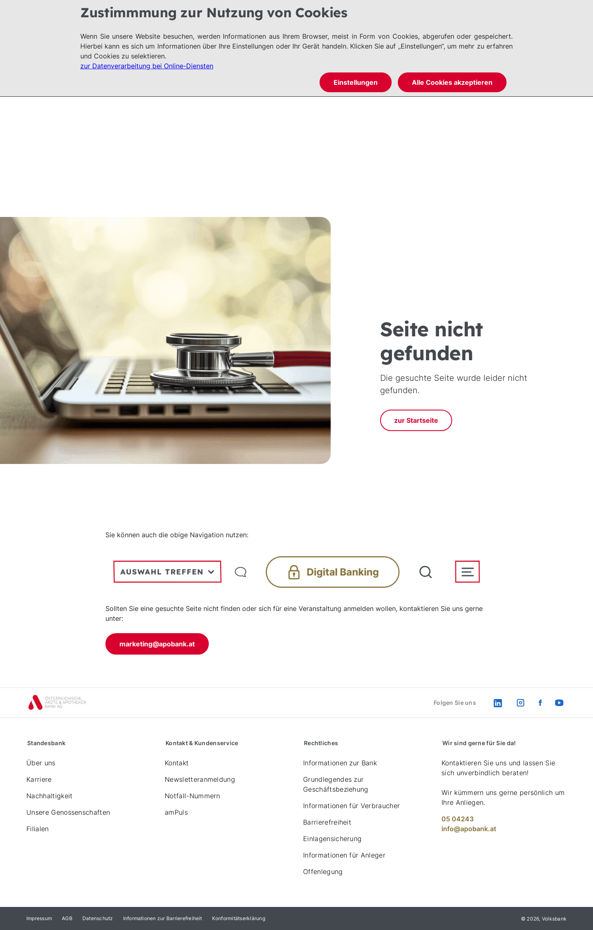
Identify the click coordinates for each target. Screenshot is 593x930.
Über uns (41, 763)
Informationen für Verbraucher (351, 806)
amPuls (176, 812)
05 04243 (457, 819)
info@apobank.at (468, 829)
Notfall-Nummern (192, 796)
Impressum (39, 918)
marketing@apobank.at (157, 644)
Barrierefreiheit (327, 822)
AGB (67, 918)
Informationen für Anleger (344, 855)
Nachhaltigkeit (49, 796)
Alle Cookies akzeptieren (452, 82)
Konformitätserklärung (238, 918)
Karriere (39, 779)
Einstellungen (356, 82)
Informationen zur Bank (340, 763)
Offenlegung (323, 871)
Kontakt (177, 763)
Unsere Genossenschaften (68, 812)
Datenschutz (97, 918)
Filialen (37, 829)
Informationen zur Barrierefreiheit (162, 918)
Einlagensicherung (332, 838)
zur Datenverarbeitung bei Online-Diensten (146, 66)
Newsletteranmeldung (200, 779)
